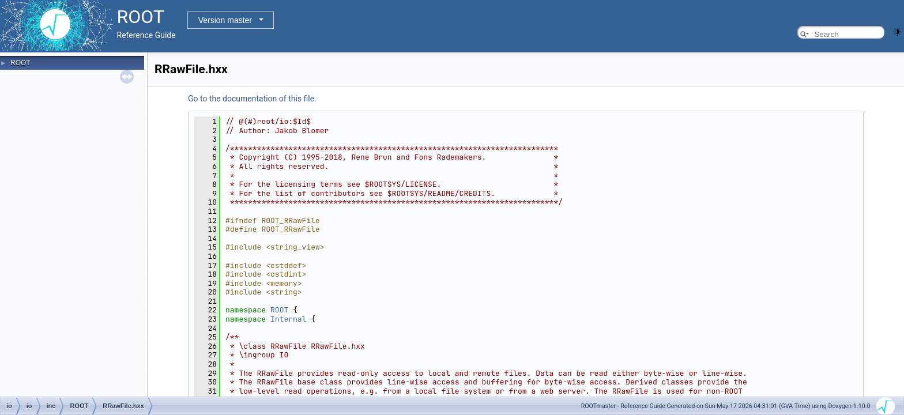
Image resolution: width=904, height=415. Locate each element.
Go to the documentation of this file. (252, 98)
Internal (288, 319)
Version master (225, 20)
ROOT (20, 63)
